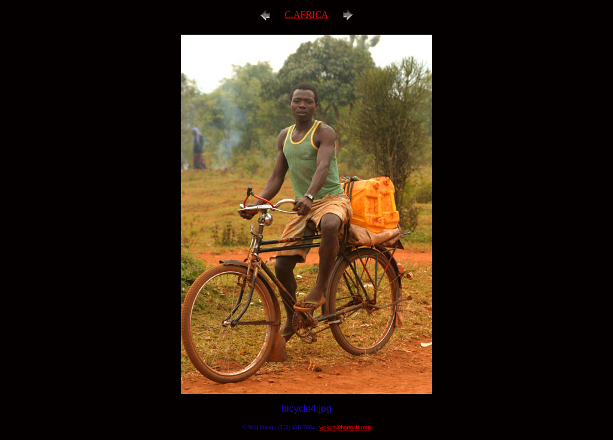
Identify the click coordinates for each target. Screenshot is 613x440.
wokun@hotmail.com (345, 427)
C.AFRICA (306, 15)
